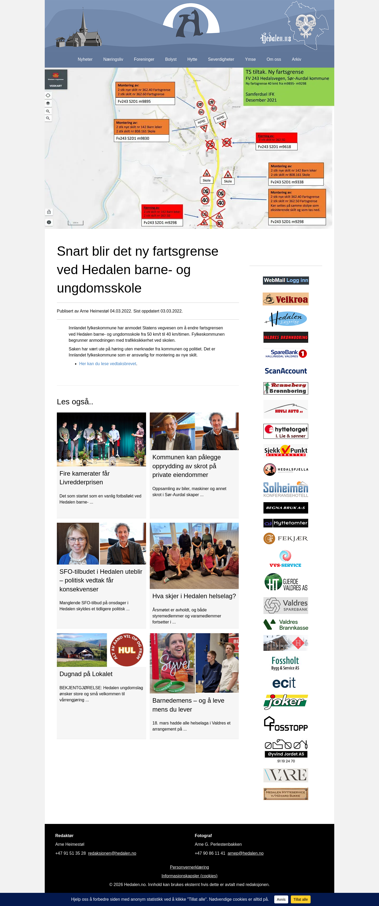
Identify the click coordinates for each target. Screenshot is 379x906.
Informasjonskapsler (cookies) (190, 876)
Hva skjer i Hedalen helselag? (194, 596)
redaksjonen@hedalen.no (112, 853)
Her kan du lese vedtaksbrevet (107, 363)
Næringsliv (113, 59)
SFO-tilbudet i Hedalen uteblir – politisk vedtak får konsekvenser (100, 580)
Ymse (250, 59)
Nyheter (85, 59)
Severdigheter (221, 59)
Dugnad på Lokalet (86, 673)
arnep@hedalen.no (245, 853)
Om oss (274, 59)
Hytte (192, 59)
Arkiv (296, 59)
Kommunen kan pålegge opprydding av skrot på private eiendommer (186, 466)
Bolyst (171, 59)
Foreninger (144, 59)
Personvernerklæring (189, 867)
